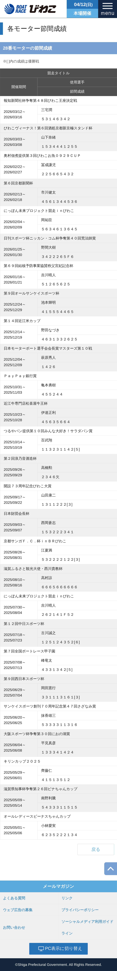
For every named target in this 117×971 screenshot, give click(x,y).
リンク (67, 898)
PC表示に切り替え (63, 948)
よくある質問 (14, 898)
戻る (95, 849)
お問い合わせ (14, 927)
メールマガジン (58, 886)
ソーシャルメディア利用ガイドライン (87, 927)
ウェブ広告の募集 (17, 910)
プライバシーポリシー (80, 910)
